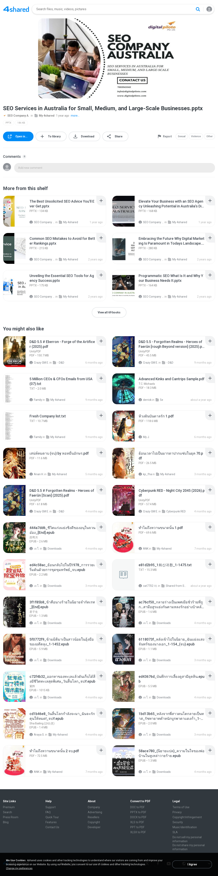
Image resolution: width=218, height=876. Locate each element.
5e (159, 399)
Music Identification (185, 827)
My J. (144, 437)
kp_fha (145, 474)
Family (36, 399)
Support (50, 807)
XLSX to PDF (138, 832)
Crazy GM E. (39, 362)
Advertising (95, 812)
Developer (94, 827)
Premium (9, 807)
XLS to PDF (137, 822)
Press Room (10, 817)
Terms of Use (181, 807)
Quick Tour (52, 817)
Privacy (177, 812)
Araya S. (37, 734)
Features (51, 822)
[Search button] (198, 9)
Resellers (93, 817)
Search (7, 812)
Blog (6, 822)
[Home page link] (16, 9)
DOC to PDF (137, 807)
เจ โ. (34, 548)
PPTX (8, 122)
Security (178, 822)
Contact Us (52, 827)
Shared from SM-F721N (174, 585)
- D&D (58, 362)
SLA (175, 832)
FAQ (48, 812)
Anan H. (37, 474)
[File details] (18, 211)
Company (94, 807)
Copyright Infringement (187, 817)
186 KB (21, 122)
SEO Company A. (16, 115)
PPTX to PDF (138, 812)
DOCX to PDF (138, 817)
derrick (145, 399)
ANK (143, 548)
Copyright (94, 822)
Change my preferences (19, 868)
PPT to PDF (137, 827)
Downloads (52, 548)
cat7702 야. (148, 585)
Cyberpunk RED (174, 511)
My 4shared (44, 115)
